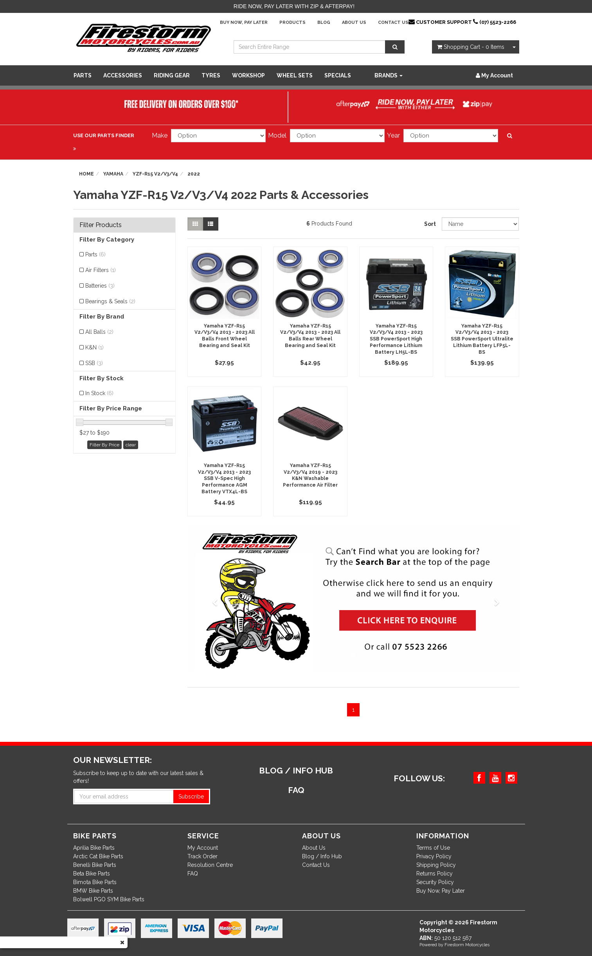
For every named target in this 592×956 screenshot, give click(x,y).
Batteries (100, 286)
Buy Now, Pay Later (244, 22)
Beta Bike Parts (91, 873)
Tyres (211, 75)
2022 (193, 174)
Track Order (202, 856)
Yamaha (113, 174)
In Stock (99, 393)
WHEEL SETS (295, 75)
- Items (470, 47)
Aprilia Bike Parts (94, 848)
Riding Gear (172, 75)
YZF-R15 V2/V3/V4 (155, 174)
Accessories (122, 75)
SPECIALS (337, 75)
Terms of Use (433, 848)
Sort (430, 224)
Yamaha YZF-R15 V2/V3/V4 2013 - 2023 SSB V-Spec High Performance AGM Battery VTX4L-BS (224, 478)
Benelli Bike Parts (94, 865)
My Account (202, 848)
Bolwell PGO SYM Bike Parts (108, 899)
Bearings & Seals (110, 301)
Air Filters (100, 270)
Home (86, 174)
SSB (94, 363)
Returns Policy (434, 873)
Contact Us (393, 22)
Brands (388, 75)
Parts (83, 75)
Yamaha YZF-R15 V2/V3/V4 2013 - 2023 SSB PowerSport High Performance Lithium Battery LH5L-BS (396, 339)
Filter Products (100, 225)
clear (131, 445)
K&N (94, 347)
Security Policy (435, 882)
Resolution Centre (210, 865)
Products (292, 22)
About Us (354, 22)
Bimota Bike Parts (95, 882)
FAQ (192, 873)
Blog (323, 22)
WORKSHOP (248, 75)
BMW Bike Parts (93, 891)
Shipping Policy (436, 865)
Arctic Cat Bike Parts (98, 856)
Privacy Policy (434, 856)
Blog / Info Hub (322, 856)
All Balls (99, 332)
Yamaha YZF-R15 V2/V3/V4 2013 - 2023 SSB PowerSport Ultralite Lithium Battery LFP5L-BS (482, 339)
